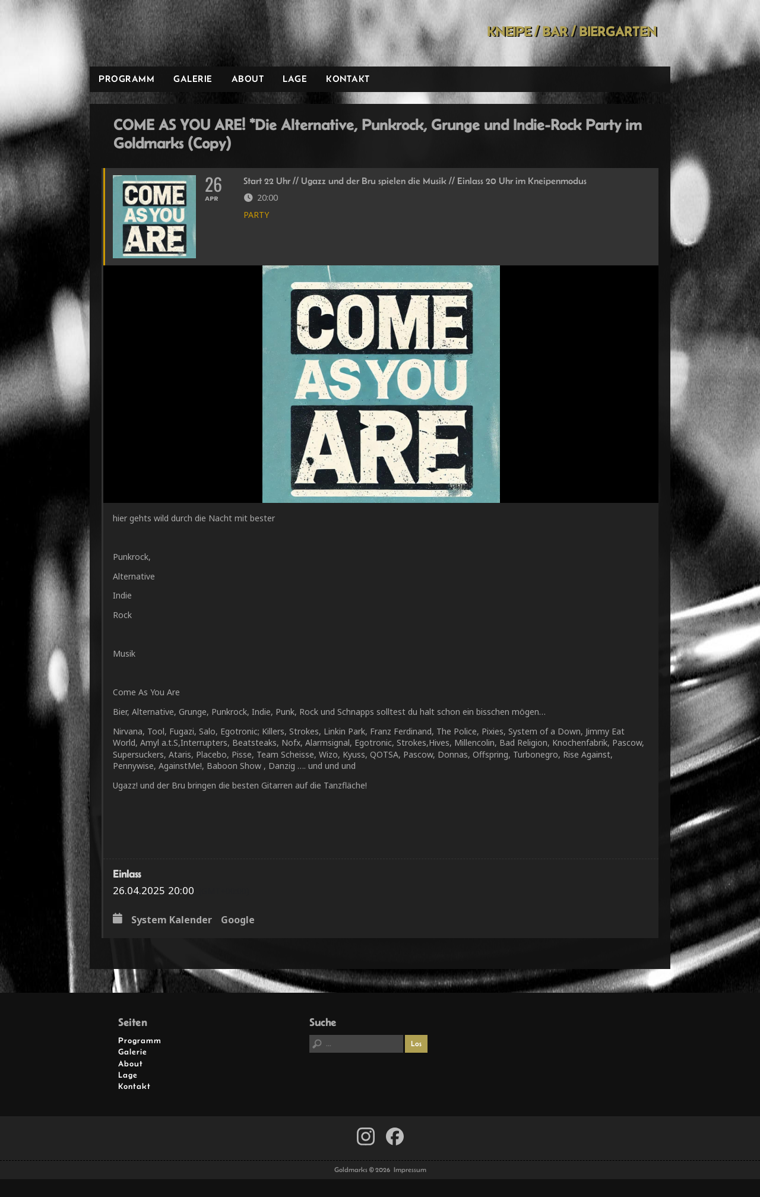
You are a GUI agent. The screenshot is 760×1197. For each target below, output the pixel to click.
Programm (126, 79)
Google (238, 920)
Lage (295, 79)
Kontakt (348, 79)
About (248, 79)
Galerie (193, 79)
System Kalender (171, 920)
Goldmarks (175, 33)
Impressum (410, 1169)
